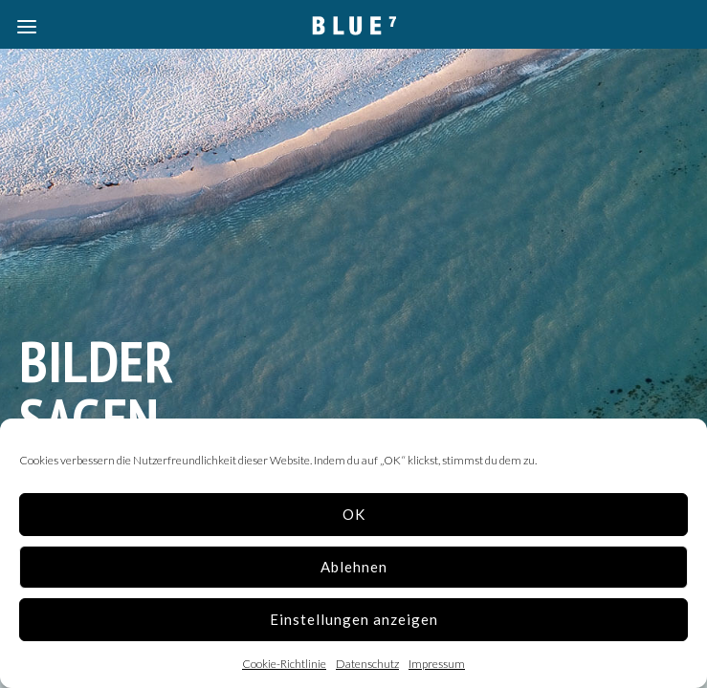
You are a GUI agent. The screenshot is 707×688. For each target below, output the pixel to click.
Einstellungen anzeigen (354, 619)
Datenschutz (367, 663)
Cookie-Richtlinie (284, 663)
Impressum (437, 663)
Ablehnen (353, 566)
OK (353, 514)
